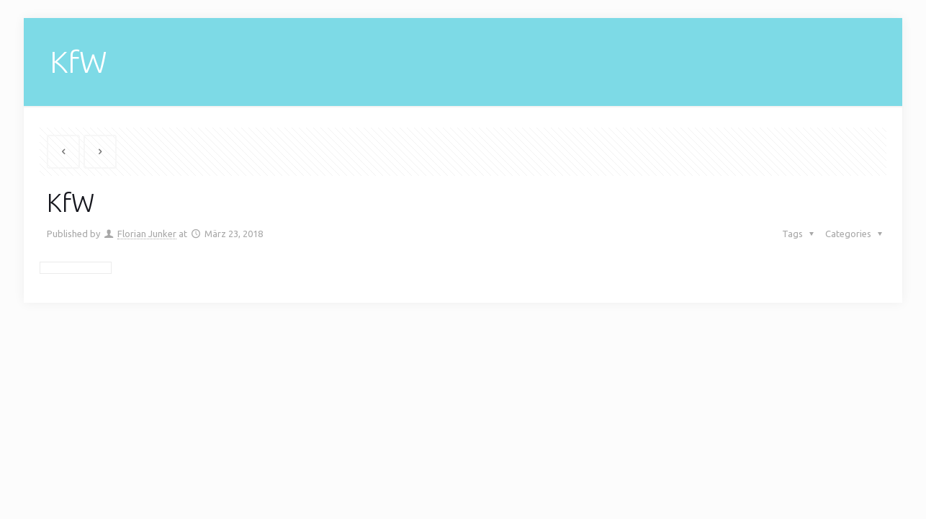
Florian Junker (146, 234)
